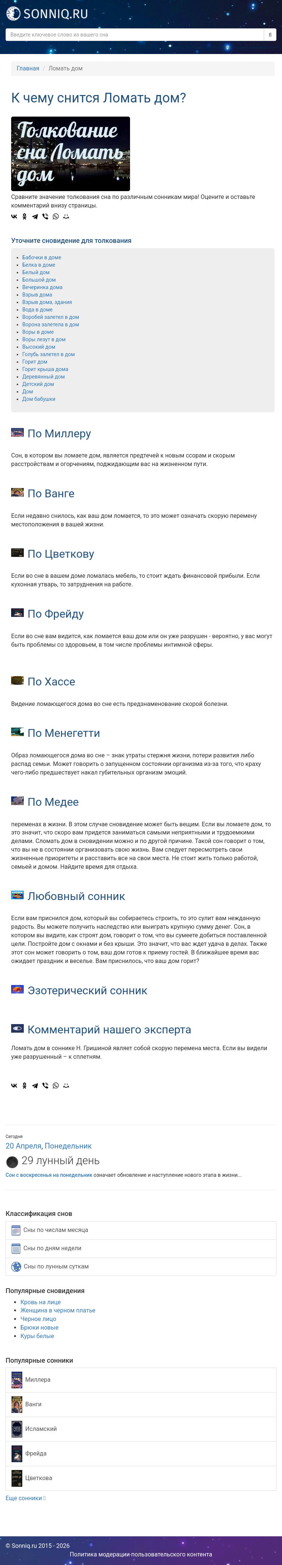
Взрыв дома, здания (47, 302)
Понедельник (68, 1145)
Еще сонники (26, 1498)
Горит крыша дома (45, 369)
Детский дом (38, 384)
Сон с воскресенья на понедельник (49, 1175)
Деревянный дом (43, 377)
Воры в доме (38, 332)
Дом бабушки (38, 399)
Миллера (31, 1380)
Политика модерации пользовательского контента (141, 1554)
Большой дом (39, 280)
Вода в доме (37, 310)
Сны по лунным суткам (50, 1267)
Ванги (27, 1404)
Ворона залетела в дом (50, 324)
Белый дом (36, 272)
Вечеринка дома (42, 287)
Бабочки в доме (41, 257)
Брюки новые (39, 1327)
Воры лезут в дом (44, 339)
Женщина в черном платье (57, 1310)
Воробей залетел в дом (50, 317)
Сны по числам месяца (50, 1230)
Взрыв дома (37, 295)
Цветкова (32, 1478)
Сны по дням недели (46, 1249)
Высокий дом (38, 347)
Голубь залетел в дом (48, 354)
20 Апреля (23, 1145)
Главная (28, 68)
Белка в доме (38, 265)
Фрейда (29, 1453)
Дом (27, 392)
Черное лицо (38, 1318)
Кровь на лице (40, 1302)
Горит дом (34, 362)
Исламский (34, 1429)
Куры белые (37, 1336)
